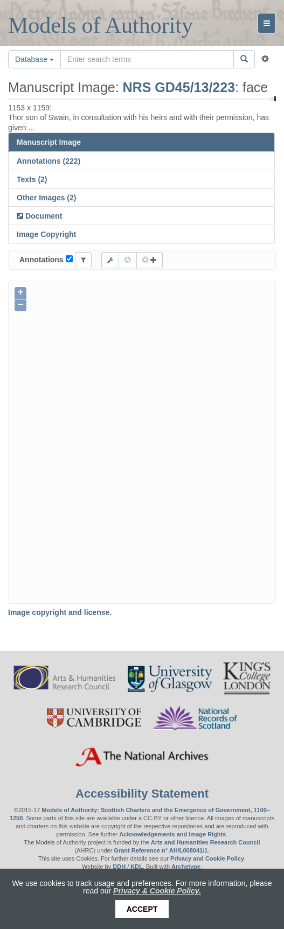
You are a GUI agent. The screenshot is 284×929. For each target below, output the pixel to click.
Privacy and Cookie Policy (207, 858)
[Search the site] (147, 59)
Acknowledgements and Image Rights (172, 834)
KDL (136, 866)
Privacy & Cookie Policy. (157, 890)
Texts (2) (32, 179)
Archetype (185, 866)
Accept (142, 909)
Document (42, 216)
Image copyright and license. (60, 612)
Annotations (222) (48, 161)
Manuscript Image (49, 142)
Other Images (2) (46, 197)
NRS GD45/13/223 (179, 87)
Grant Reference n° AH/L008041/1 (160, 850)
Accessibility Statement (142, 793)
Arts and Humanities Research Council (205, 842)
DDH (119, 866)
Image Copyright (46, 234)
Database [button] (34, 59)
